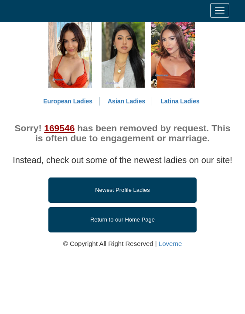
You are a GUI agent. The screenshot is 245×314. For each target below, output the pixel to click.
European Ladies (67, 101)
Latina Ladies (179, 101)
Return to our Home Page (122, 219)
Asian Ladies (126, 101)
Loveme (170, 243)
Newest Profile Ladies (122, 190)
